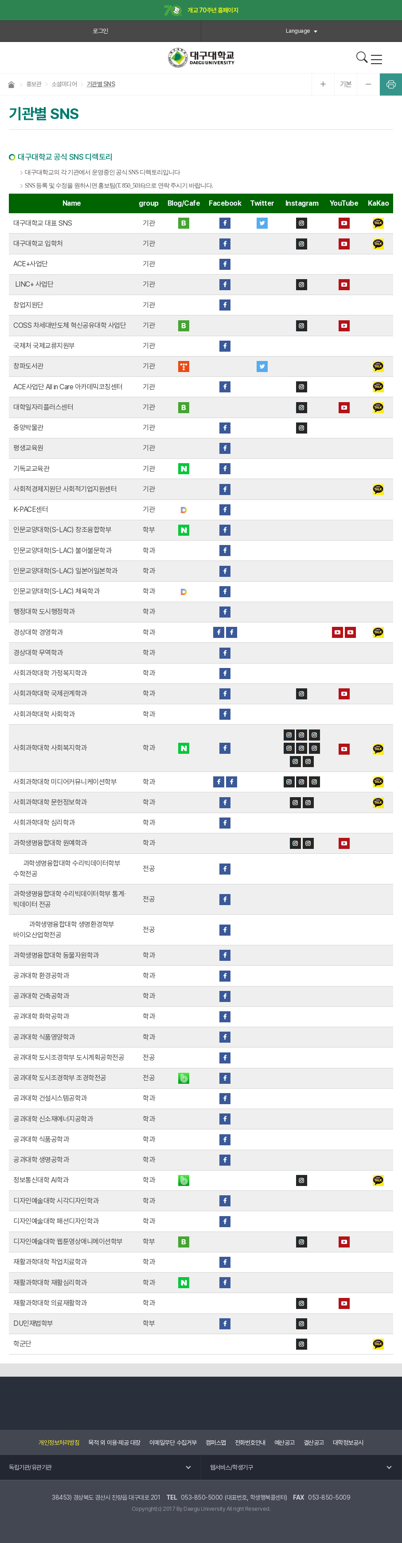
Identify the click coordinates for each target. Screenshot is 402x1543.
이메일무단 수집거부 (173, 1442)
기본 (346, 84)
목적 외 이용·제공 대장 (114, 1442)
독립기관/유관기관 (30, 1467)
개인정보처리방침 (59, 1442)
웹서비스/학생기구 (231, 1467)
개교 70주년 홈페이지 (201, 10)
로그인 (100, 31)
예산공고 (284, 1442)
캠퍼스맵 (216, 1442)
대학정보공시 (348, 1442)
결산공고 (314, 1442)
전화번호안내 (250, 1442)
